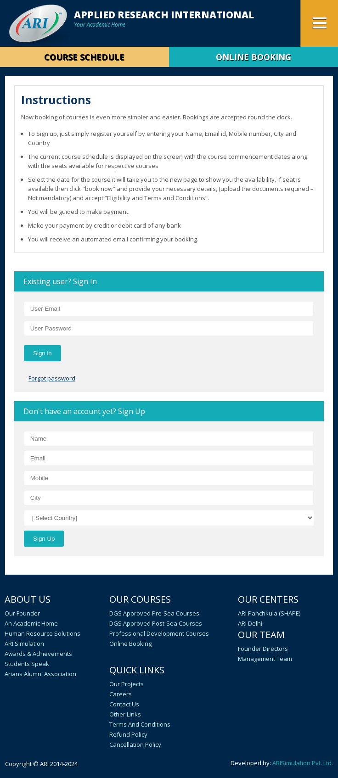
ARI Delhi (250, 623)
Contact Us (124, 704)
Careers (120, 694)
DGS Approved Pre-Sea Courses (154, 613)
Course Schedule (84, 56)
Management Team (265, 659)
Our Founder (22, 613)
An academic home (31, 623)
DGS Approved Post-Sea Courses (155, 623)
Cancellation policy (135, 744)
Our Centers (268, 599)
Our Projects (126, 684)
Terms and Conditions (139, 724)
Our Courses (140, 599)
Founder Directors (263, 648)
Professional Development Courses (159, 633)
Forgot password (51, 378)
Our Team (261, 634)
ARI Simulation (24, 643)
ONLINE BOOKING (253, 56)
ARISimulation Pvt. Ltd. (302, 763)
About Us (28, 599)
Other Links (125, 714)
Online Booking (130, 643)
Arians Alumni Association (40, 674)
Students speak (27, 664)
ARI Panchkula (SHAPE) (269, 613)
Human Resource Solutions (42, 633)
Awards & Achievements (38, 653)
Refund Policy (128, 734)
